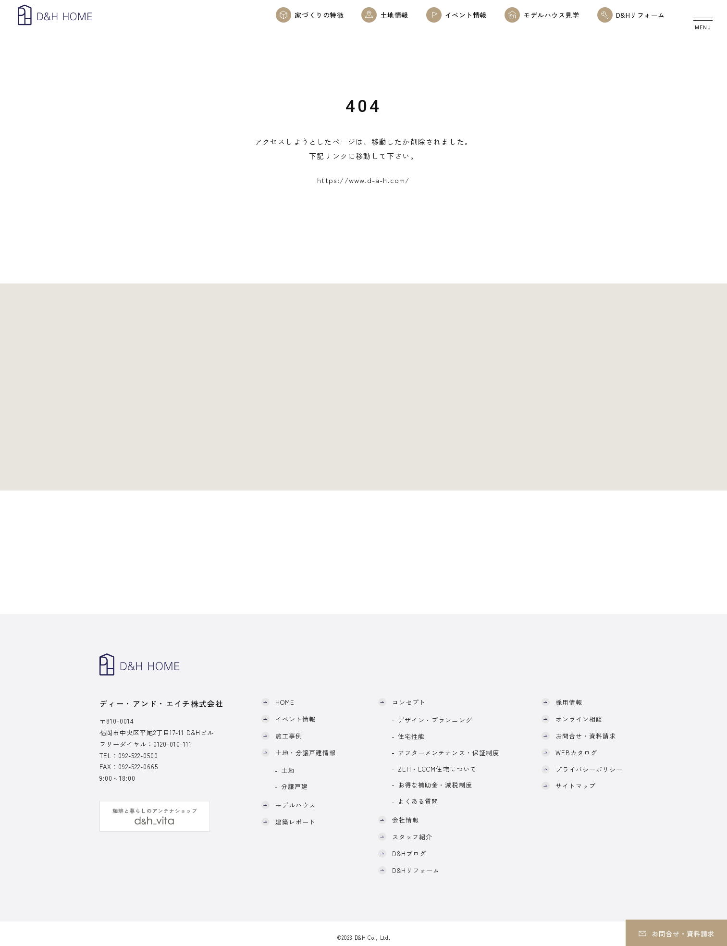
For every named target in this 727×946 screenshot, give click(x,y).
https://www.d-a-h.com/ (363, 180)
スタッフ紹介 (412, 836)
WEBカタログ (576, 752)
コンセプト (409, 702)
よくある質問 (418, 801)
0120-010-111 (172, 744)
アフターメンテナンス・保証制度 (448, 752)
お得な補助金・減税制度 (435, 784)
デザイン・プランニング (435, 720)
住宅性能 (411, 736)
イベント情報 (295, 719)
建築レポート (295, 821)
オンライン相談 (579, 719)
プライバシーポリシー (589, 769)
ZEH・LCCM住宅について (437, 769)
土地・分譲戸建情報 (305, 752)
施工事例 (288, 735)
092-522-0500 (138, 755)
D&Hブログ (409, 853)
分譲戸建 (294, 786)
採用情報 (568, 702)
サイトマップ (575, 785)
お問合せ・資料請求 (585, 735)
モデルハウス (295, 805)
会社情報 (405, 819)
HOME (285, 702)
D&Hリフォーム (416, 870)
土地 (288, 770)
